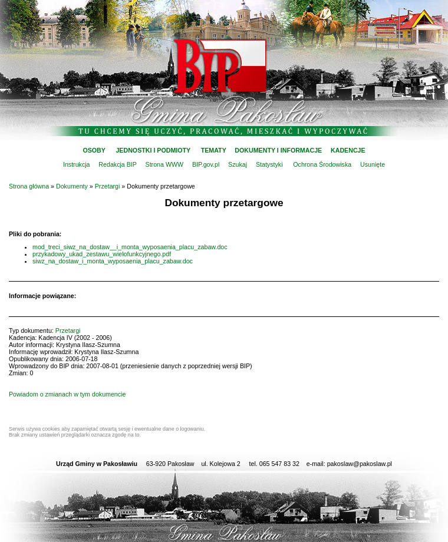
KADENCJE (348, 150)
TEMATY (213, 150)
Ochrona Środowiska (322, 164)
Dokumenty (72, 186)
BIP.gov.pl (205, 164)
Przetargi (107, 186)
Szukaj (237, 164)
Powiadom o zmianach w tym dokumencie (67, 394)
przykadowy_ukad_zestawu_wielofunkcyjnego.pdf (101, 253)
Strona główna (29, 186)
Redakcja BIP (117, 164)
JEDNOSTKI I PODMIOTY (153, 150)
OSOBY (94, 150)
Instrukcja (76, 164)
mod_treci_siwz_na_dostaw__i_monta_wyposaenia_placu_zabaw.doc (130, 246)
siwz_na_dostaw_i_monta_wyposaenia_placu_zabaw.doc (112, 261)
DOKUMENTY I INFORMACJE (278, 150)
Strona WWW (165, 164)
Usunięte (372, 164)
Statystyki (269, 164)
